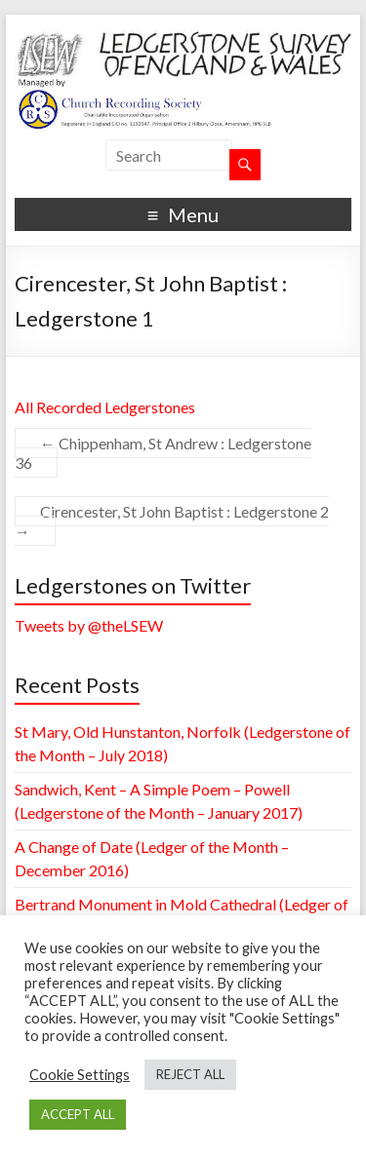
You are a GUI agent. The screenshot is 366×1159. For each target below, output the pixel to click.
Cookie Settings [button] (79, 1074)
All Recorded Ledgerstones (105, 407)
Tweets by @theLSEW (89, 625)
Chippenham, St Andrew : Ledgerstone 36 (163, 453)
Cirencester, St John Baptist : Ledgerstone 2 (172, 521)
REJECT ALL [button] (190, 1074)
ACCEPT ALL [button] (77, 1114)
